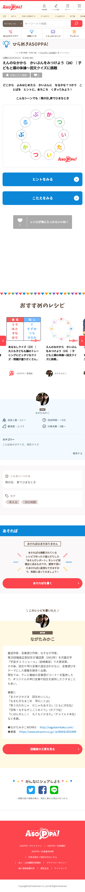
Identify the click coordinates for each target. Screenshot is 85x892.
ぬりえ (13, 16)
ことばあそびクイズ (13, 444)
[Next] (82, 341)
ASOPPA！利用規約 (48, 52)
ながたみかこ (42, 639)
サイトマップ (60, 868)
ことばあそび (59, 16)
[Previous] (3, 341)
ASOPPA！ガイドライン (31, 846)
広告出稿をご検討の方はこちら (42, 857)
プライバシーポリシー (56, 863)
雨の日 (9, 482)
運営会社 (44, 868)
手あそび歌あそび (28, 16)
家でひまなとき (26, 482)
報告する (77, 453)
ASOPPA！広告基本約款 (43, 851)
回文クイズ (33, 444)
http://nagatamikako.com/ (56, 727)
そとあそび (45, 16)
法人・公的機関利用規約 (29, 863)
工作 (4, 16)
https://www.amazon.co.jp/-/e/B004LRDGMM (47, 732)
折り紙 (72, 16)
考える (13, 502)
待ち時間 (30, 502)
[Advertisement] (42, 258)
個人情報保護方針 (26, 868)
